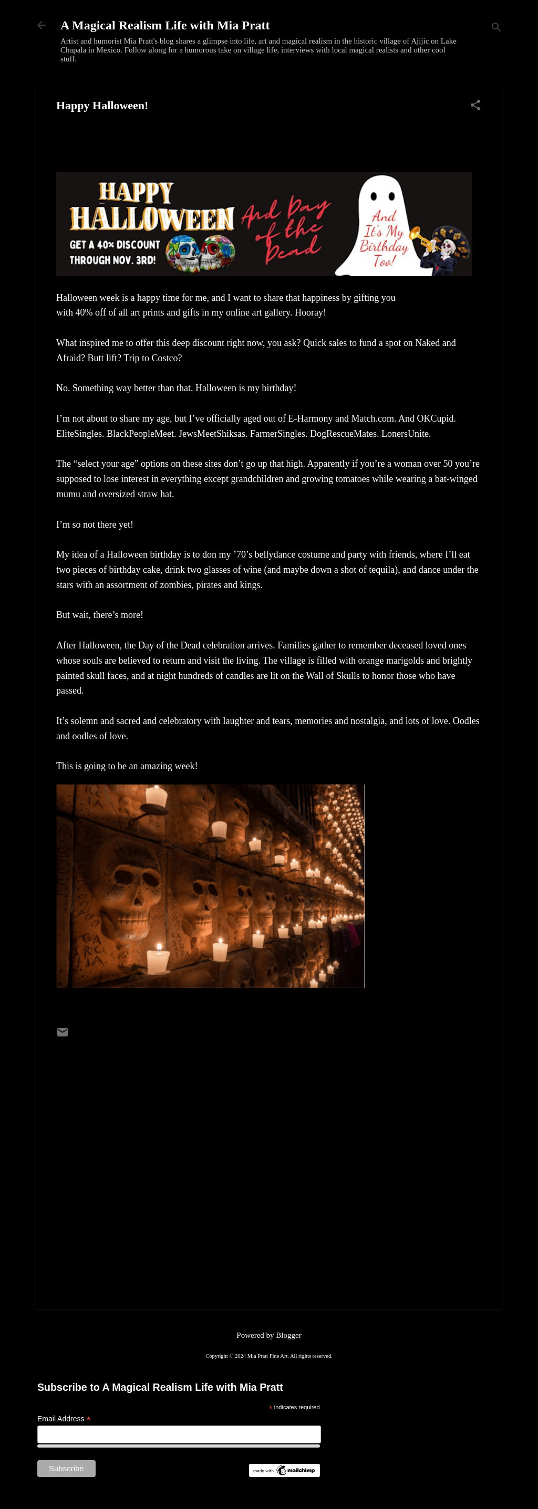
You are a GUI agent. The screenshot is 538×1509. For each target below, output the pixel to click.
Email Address (64, 1419)
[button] (475, 106)
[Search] (496, 29)
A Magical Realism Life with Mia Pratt (165, 25)
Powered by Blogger (268, 1335)
